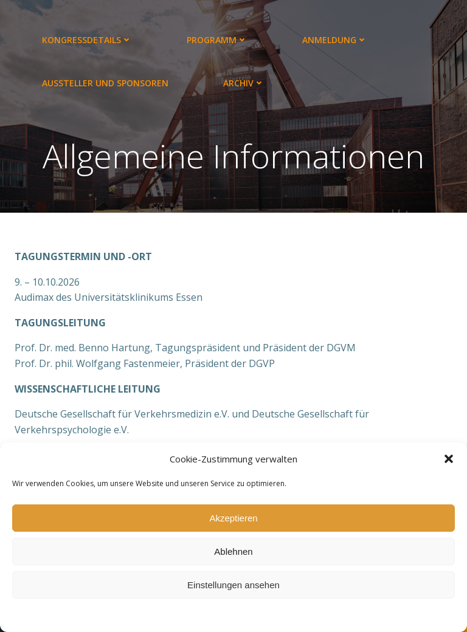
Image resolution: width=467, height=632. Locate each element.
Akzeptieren (233, 518)
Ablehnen (233, 551)
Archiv (244, 83)
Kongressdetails (87, 40)
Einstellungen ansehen (233, 585)
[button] (449, 459)
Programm (217, 40)
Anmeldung (334, 40)
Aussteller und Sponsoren (105, 83)
